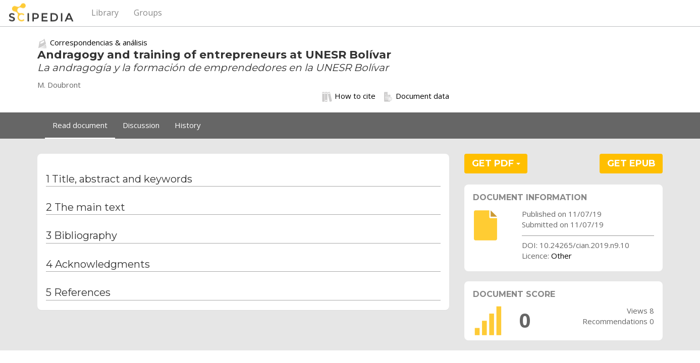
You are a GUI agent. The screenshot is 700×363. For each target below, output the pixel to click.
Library (105, 12)
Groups (148, 12)
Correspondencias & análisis (98, 42)
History (188, 125)
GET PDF (496, 163)
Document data (416, 96)
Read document (79, 125)
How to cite (348, 96)
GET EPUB (631, 163)
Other (561, 256)
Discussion (141, 125)
